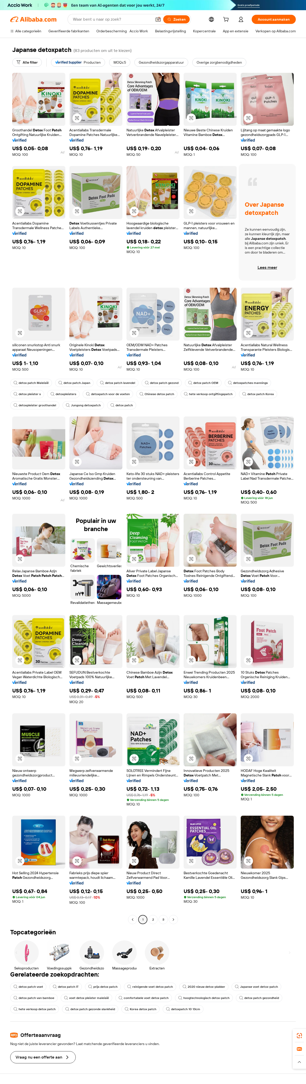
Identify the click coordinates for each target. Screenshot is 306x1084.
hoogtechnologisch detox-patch (204, 998)
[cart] (227, 20)
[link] (299, 1035)
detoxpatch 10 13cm (183, 1009)
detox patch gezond (161, 383)
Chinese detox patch (156, 394)
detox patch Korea (258, 394)
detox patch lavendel (117, 383)
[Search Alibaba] (112, 19)
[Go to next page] (173, 919)
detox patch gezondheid (259, 998)
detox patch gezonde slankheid (90, 1009)
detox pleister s (27, 394)
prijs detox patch (103, 987)
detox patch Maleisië (31, 383)
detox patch (121, 405)
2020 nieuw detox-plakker (204, 987)
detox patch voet (28, 987)
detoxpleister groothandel (35, 405)
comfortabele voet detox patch (144, 998)
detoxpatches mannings (248, 383)
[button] (158, 19)
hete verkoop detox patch (35, 1009)
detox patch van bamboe (34, 998)
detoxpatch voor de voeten (108, 394)
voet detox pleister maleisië (86, 998)
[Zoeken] (176, 19)
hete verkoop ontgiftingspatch (208, 394)
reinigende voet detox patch (150, 987)
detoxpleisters (63, 394)
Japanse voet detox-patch (256, 987)
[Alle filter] (27, 62)
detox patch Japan (74, 383)
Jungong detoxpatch (83, 405)
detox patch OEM (203, 383)
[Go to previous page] (132, 919)
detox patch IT (66, 987)
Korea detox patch (140, 1009)
